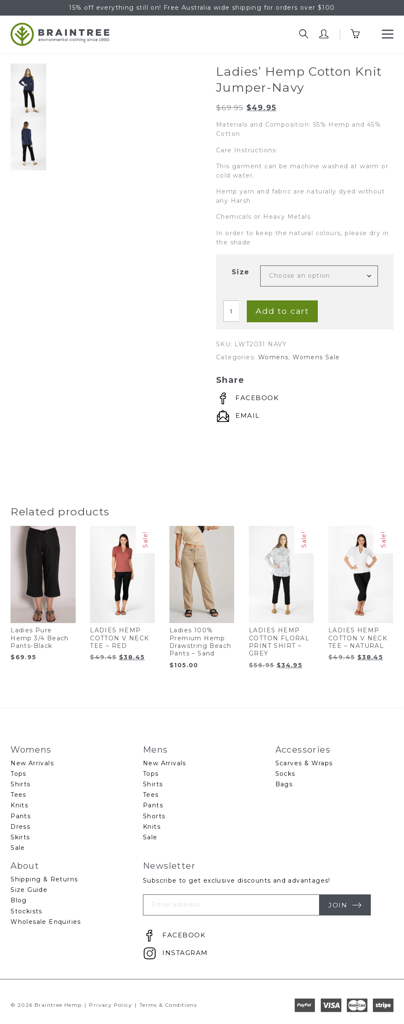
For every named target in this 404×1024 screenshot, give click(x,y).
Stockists (26, 911)
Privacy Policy (110, 1005)
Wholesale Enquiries (46, 922)
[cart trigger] (361, 34)
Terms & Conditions (168, 1005)
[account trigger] (324, 34)
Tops (18, 773)
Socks (285, 773)
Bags (284, 784)
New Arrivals (32, 763)
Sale (18, 848)
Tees (18, 795)
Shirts (20, 784)
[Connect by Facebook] (247, 399)
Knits (19, 805)
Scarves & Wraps (304, 763)
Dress (20, 826)
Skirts (20, 837)
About (25, 865)
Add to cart (282, 311)
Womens (273, 357)
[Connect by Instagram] (175, 953)
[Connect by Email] (238, 416)
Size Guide (29, 890)
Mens (155, 749)
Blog (19, 900)
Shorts (154, 816)
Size (241, 272)
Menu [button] (387, 31)
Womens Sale (316, 357)
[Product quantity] (231, 310)
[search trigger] (304, 34)
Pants (21, 816)
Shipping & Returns (44, 879)
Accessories (302, 749)
